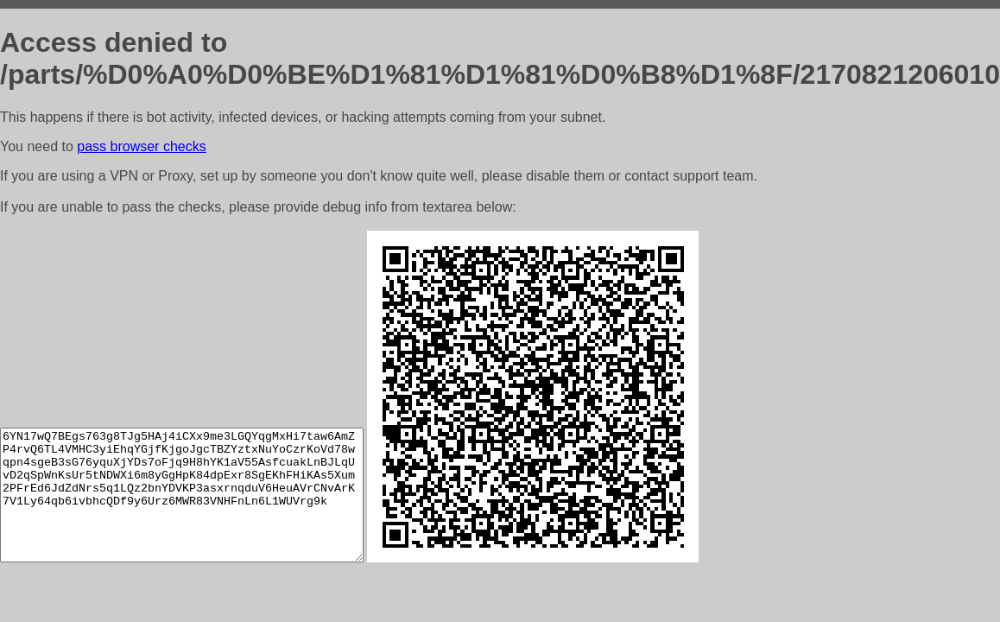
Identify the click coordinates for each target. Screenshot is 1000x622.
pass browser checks (141, 146)
